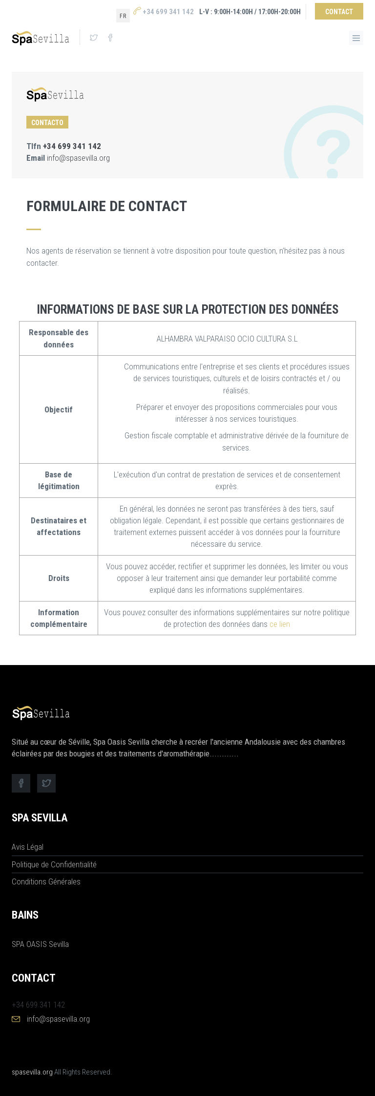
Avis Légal (27, 847)
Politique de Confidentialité (54, 864)
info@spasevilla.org (78, 158)
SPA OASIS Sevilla (40, 944)
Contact (339, 12)
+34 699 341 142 (163, 11)
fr (123, 16)
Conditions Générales (46, 881)
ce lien (280, 624)
